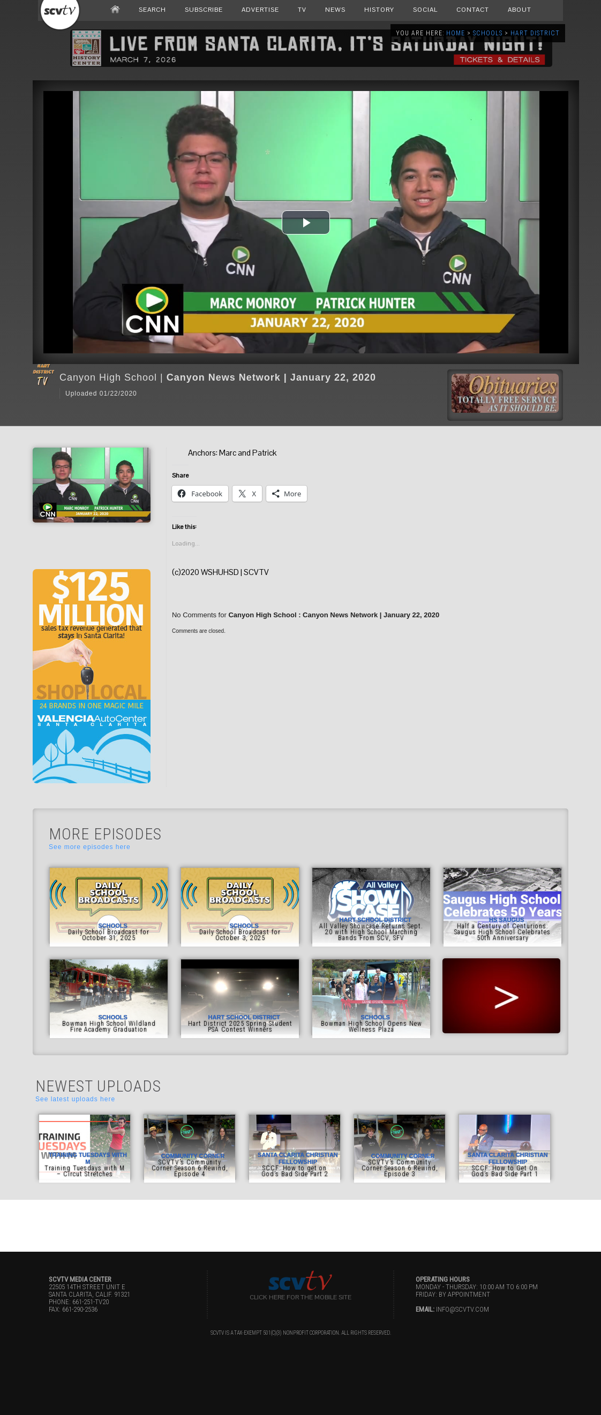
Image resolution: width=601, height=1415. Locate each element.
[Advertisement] (300, 1224)
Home (455, 33)
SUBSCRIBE (204, 9)
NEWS (335, 9)
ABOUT (519, 9)
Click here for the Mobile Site (300, 1297)
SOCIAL (425, 9)
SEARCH (152, 9)
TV (302, 9)
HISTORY (379, 9)
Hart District (535, 33)
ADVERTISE (260, 9)
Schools (487, 33)
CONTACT (472, 9)
